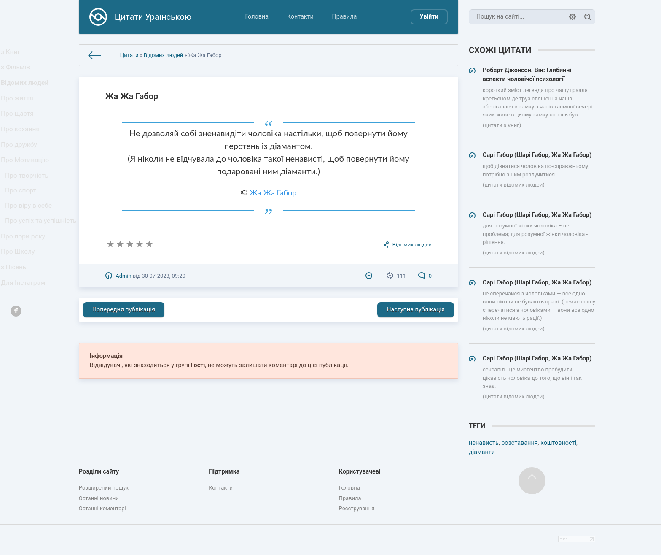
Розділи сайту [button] (99, 471)
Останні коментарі (102, 508)
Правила (344, 16)
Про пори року (24, 283)
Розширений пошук (104, 488)
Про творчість (28, 202)
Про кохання (22, 146)
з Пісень (16, 320)
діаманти (482, 452)
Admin (123, 276)
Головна (257, 16)
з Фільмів (17, 72)
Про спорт (23, 220)
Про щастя (19, 127)
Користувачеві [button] (360, 471)
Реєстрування (357, 508)
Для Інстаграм (25, 339)
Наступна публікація (416, 309)
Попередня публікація (123, 309)
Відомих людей (26, 90)
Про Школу (20, 302)
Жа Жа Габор (273, 192)
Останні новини (99, 498)
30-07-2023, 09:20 (163, 276)
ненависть (484, 443)
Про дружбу (21, 164)
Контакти (300, 16)
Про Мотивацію (26, 183)
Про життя (19, 109)
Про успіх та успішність (25, 260)
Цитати (129, 55)
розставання (519, 443)
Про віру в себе (30, 237)
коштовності (558, 443)
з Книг (13, 53)
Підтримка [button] (224, 471)
